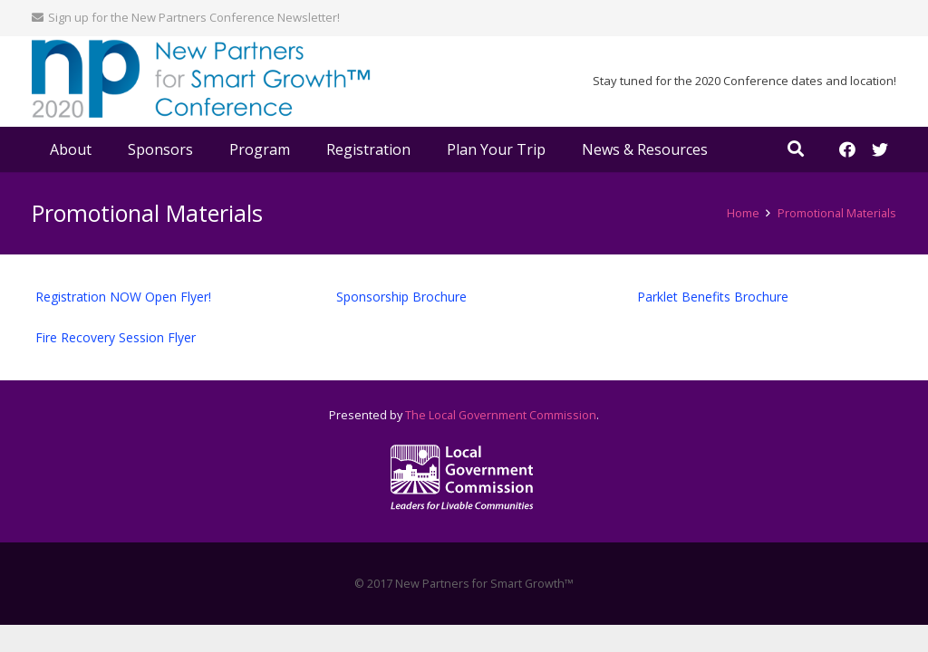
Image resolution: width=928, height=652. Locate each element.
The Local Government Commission (500, 415)
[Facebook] (847, 149)
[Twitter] (880, 149)
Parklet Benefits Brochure (712, 296)
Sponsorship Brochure (401, 296)
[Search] (796, 149)
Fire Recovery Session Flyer (115, 337)
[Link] (201, 82)
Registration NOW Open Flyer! (123, 296)
